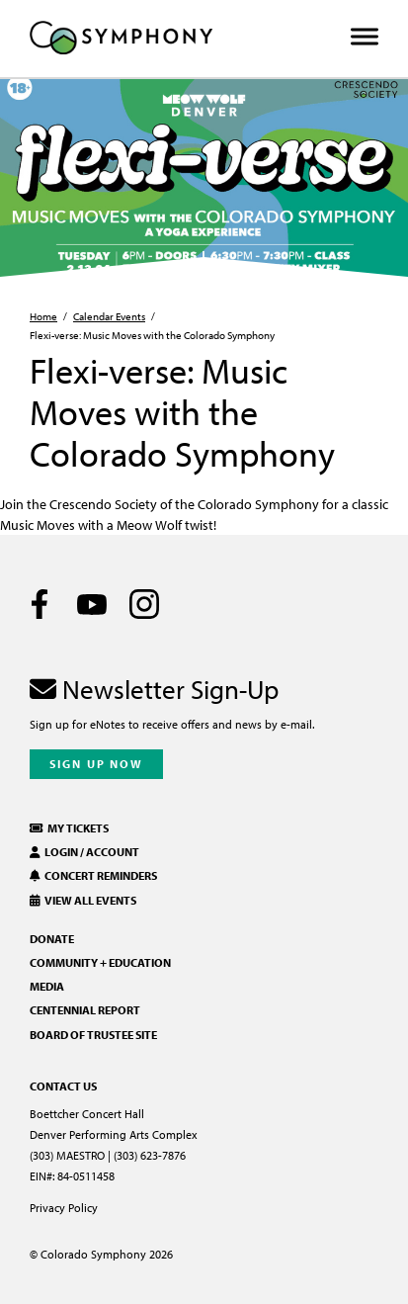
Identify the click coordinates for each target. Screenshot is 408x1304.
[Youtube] (92, 604)
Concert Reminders (93, 875)
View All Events (83, 900)
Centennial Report (85, 1009)
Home (43, 316)
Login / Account (84, 851)
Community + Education (100, 962)
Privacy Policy (64, 1207)
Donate (52, 938)
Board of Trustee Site (93, 1034)
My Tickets (69, 828)
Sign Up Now (96, 763)
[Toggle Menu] (364, 37)
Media (47, 986)
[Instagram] (144, 604)
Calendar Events (109, 316)
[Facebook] (39, 604)
